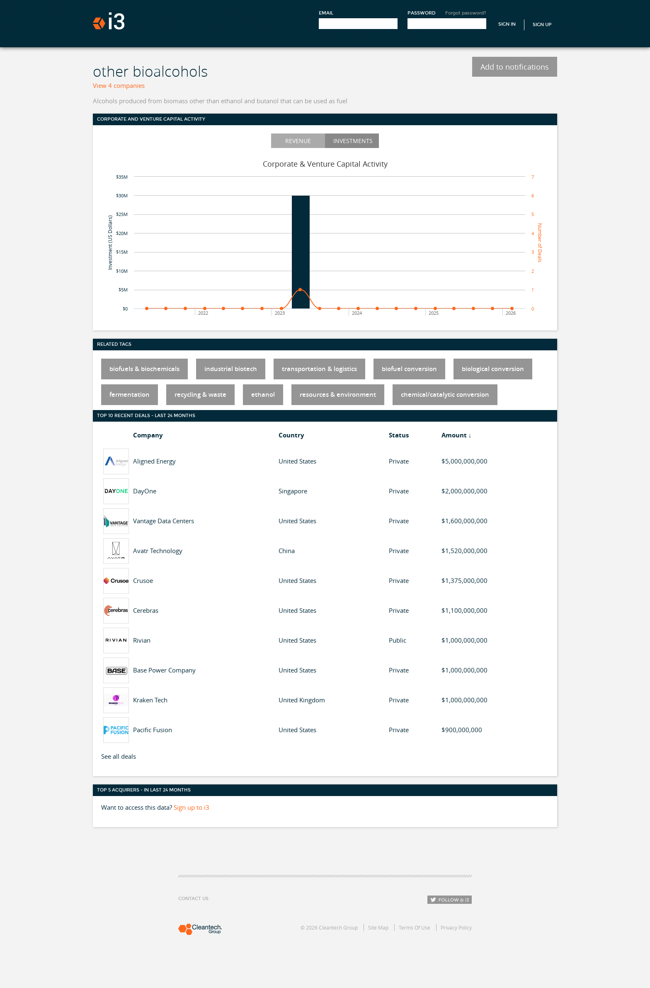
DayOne (144, 491)
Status (399, 435)
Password (421, 13)
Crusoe (143, 580)
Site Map (378, 927)
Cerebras (145, 610)
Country (291, 435)
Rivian (141, 640)
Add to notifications (514, 67)
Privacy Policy (456, 927)
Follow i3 (449, 900)
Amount (454, 435)
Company (148, 435)
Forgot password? (465, 13)
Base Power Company (164, 670)
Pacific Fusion (152, 730)
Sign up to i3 (191, 807)
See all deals (118, 756)
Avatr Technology (157, 550)
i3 (108, 20)
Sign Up (542, 24)
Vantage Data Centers (163, 521)
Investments (353, 141)
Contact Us (193, 898)
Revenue (298, 141)
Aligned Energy (154, 461)
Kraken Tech (150, 700)
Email (326, 13)
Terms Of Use (414, 927)
